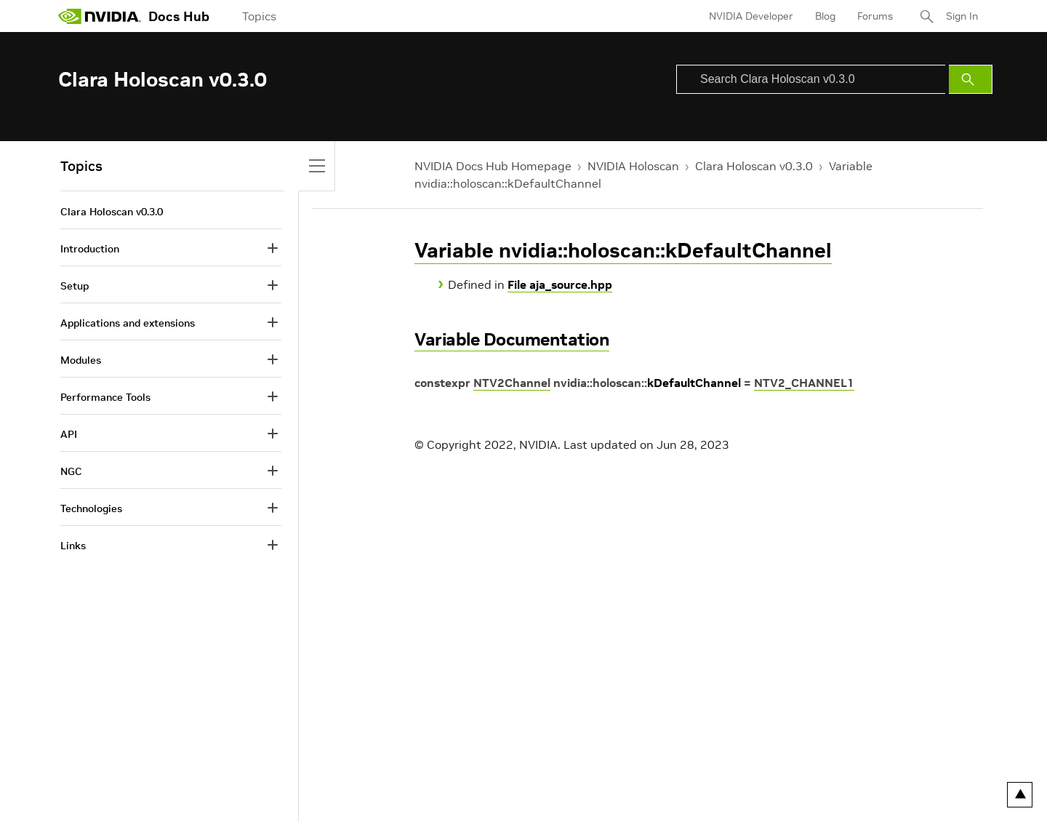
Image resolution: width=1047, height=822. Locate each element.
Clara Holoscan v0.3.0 (754, 166)
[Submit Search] (970, 79)
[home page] (99, 16)
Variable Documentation (511, 339)
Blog (825, 16)
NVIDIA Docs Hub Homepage (492, 166)
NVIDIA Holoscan (633, 166)
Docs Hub (178, 16)
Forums (875, 16)
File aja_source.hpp (560, 284)
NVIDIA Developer (751, 16)
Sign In (962, 16)
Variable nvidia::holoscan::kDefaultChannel (623, 250)
